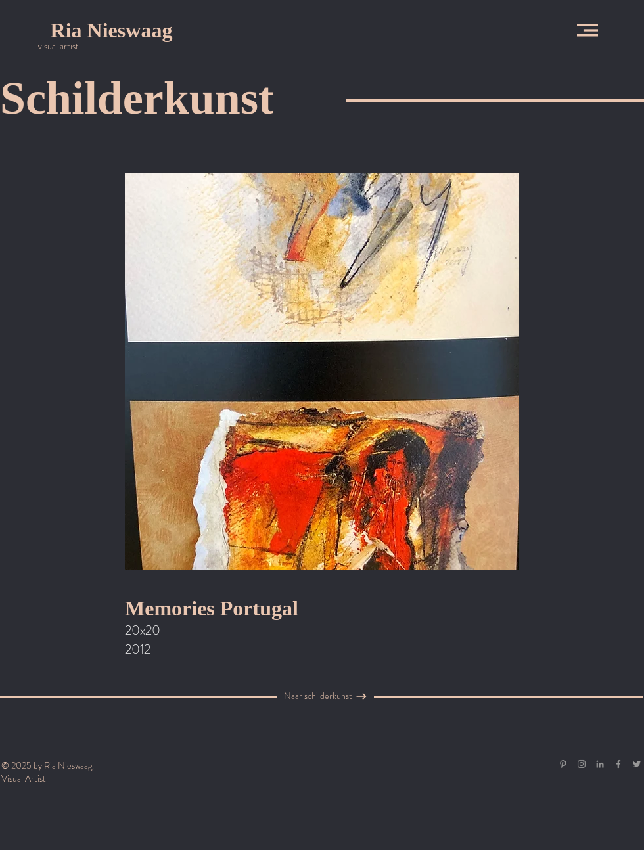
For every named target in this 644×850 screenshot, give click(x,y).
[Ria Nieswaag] (111, 30)
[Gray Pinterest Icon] (563, 764)
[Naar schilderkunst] (318, 696)
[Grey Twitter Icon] (637, 764)
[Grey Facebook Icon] (618, 764)
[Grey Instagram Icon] (581, 764)
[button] (587, 30)
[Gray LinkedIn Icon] (600, 764)
